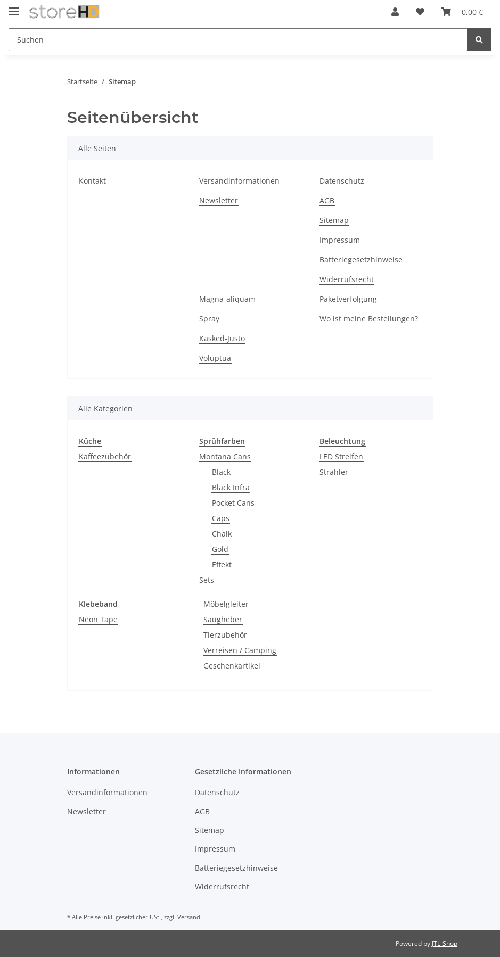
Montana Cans (225, 456)
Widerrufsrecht (346, 279)
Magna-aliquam (227, 299)
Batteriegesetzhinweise (361, 259)
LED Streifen (341, 456)
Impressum (339, 240)
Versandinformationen (239, 181)
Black (221, 472)
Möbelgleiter (226, 604)
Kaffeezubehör (105, 456)
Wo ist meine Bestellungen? (368, 319)
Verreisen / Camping (239, 650)
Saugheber (222, 619)
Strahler (333, 472)
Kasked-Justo (222, 338)
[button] (395, 11)
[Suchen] (238, 39)
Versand (188, 917)
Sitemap (334, 220)
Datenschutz (341, 181)
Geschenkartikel (231, 666)
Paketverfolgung (348, 299)
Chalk (222, 534)
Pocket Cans (233, 503)
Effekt (222, 564)
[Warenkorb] (462, 11)
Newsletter (218, 200)
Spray (209, 319)
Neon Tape (98, 619)
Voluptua (215, 358)
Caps (220, 518)
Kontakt (92, 181)
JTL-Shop (444, 943)
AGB (326, 200)
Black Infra (231, 487)
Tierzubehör (225, 635)
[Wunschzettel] (420, 11)
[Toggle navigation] (14, 6)
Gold (220, 549)
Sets (206, 580)
